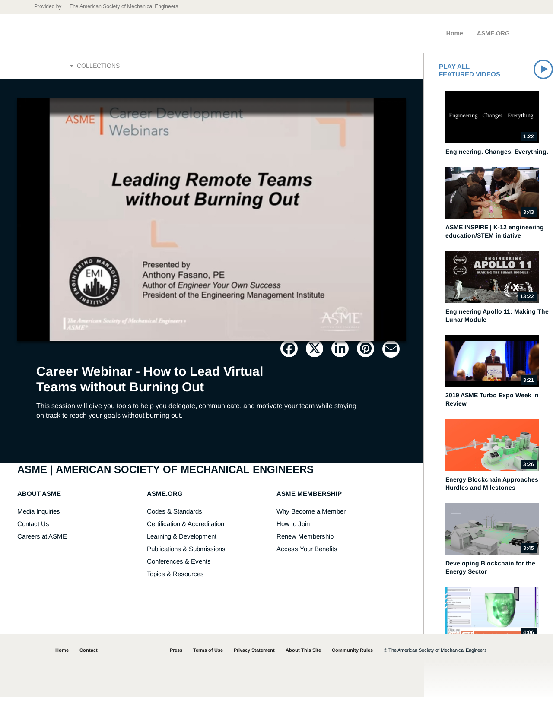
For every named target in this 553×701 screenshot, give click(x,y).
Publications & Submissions (186, 553)
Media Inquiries (38, 515)
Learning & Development (181, 540)
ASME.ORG (493, 33)
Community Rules (352, 654)
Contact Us (33, 528)
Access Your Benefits (306, 553)
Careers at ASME (42, 540)
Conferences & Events (179, 565)
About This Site (303, 654)
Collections (95, 67)
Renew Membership (305, 540)
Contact (88, 654)
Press (176, 654)
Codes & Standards (174, 515)
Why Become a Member (311, 515)
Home (454, 33)
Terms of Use (208, 654)
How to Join (293, 528)
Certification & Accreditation (185, 528)
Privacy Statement (254, 654)
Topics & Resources (175, 578)
